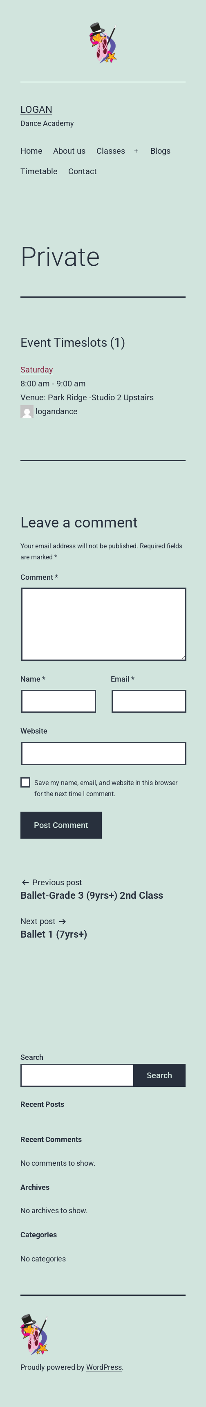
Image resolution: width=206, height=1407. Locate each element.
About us (69, 151)
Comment (39, 577)
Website (33, 731)
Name (32, 679)
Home (31, 151)
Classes (110, 151)
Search (31, 1057)
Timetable (39, 171)
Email (122, 679)
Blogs (160, 151)
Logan (36, 109)
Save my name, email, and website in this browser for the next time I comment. (105, 788)
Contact (82, 171)
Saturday (36, 370)
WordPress (104, 1367)
